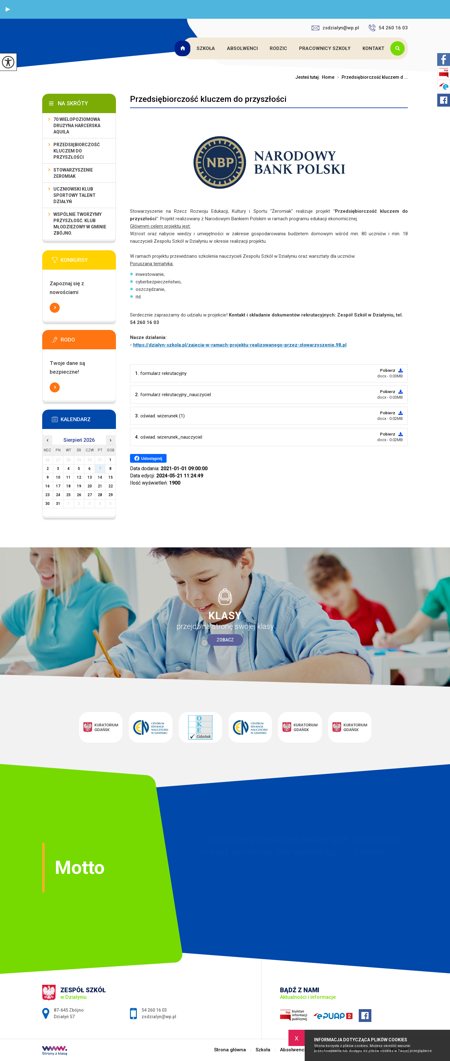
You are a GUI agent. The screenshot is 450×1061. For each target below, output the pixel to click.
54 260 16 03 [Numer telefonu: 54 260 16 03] (154, 1010)
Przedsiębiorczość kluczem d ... (371, 77)
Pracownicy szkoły (325, 48)
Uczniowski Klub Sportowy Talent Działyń (74, 195)
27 (90, 495)
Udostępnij (148, 458)
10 (58, 477)
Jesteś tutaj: (308, 77)
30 (47, 503)
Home (328, 77)
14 (100, 477)
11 (68, 477)
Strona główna (183, 48)
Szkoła (206, 48)
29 (110, 495)
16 (47, 486)
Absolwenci (242, 48)
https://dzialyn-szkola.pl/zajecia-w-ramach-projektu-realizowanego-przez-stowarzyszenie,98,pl (240, 345)
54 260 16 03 (388, 28)
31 (58, 503)
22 (110, 486)
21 (100, 486)
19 (79, 486)
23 (47, 495)
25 (68, 495)
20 (90, 486)
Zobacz (225, 639)
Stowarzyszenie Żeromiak (73, 173)
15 (110, 477)
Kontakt (373, 48)
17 (58, 486)
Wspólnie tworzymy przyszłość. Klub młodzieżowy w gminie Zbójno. (79, 224)
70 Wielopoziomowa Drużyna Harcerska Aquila (76, 125)
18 (68, 486)
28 (100, 495)
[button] (8, 9)
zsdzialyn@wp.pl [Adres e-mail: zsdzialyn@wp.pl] (159, 1016)
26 (79, 495)
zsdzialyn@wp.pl (335, 28)
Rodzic (278, 48)
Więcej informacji (55, 308)
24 (58, 495)
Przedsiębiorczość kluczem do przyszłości (208, 99)
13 (90, 477)
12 (79, 477)
